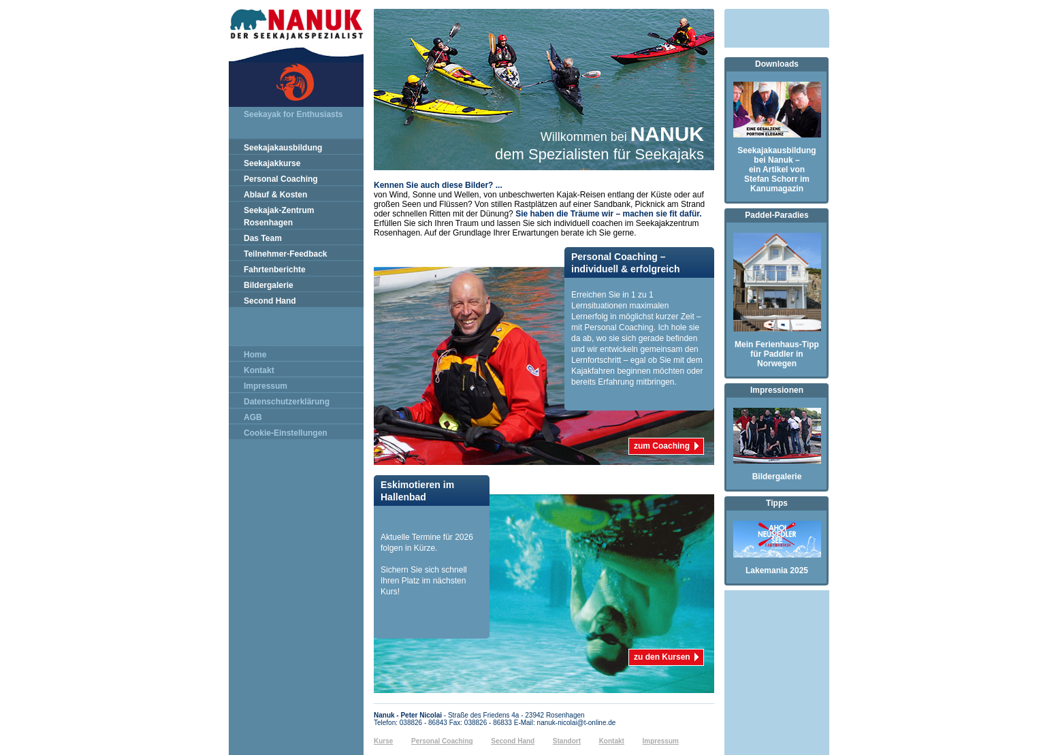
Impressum (265, 386)
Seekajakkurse (272, 163)
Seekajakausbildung (283, 147)
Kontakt (259, 370)
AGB (253, 417)
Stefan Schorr (771, 179)
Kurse (383, 741)
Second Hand (270, 301)
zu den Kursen (662, 655)
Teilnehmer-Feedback (285, 254)
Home (255, 354)
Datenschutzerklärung (287, 401)
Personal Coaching (281, 179)
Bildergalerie (268, 285)
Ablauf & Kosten (275, 194)
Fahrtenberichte (275, 269)
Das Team (263, 238)
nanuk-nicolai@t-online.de (576, 722)
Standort (567, 741)
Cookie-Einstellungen (285, 433)
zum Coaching (662, 444)
